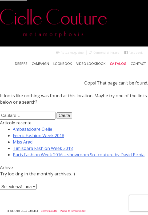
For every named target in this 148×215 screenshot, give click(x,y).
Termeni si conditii (49, 211)
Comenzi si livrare (106, 52)
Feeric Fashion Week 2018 (38, 135)
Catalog (118, 63)
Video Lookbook (91, 63)
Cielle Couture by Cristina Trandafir (74, 23)
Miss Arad (23, 142)
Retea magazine (72, 52)
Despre (21, 63)
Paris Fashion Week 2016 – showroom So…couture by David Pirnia (79, 155)
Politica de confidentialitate (73, 211)
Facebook (136, 52)
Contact (138, 63)
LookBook (62, 63)
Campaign (40, 63)
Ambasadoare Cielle (32, 129)
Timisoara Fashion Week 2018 (43, 148)
